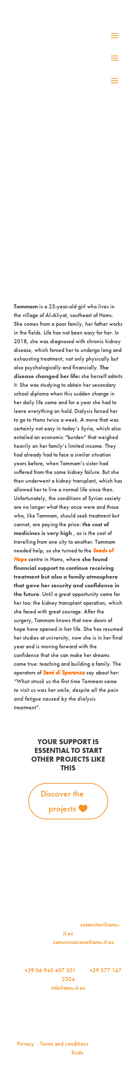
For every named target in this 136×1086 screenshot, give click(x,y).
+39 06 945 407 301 (50, 970)
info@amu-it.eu (68, 988)
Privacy (25, 1043)
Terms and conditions (64, 1043)
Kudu (77, 1052)
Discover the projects (62, 801)
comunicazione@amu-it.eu (83, 942)
